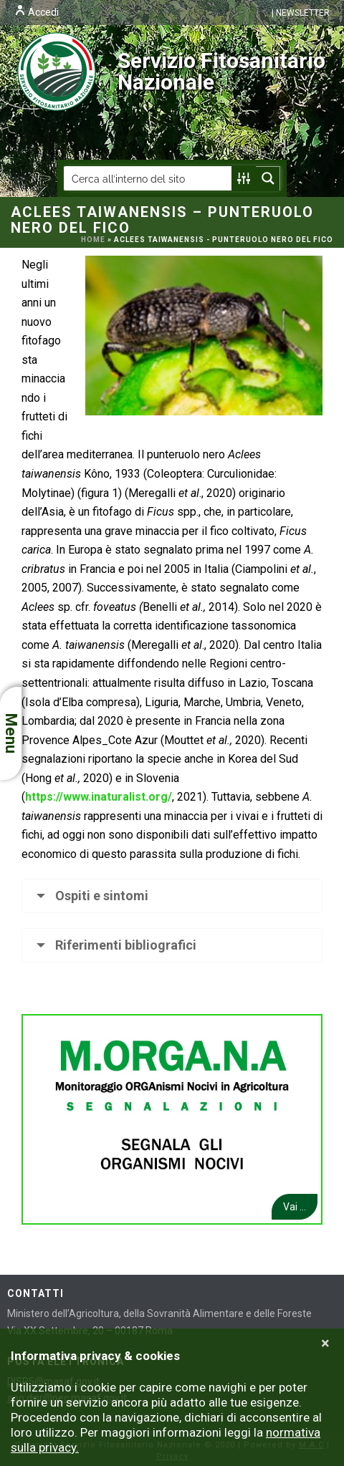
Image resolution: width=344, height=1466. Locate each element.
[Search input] (148, 178)
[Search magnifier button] (268, 178)
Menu (11, 733)
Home (93, 239)
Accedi (36, 12)
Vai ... (294, 1206)
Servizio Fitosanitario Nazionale (171, 71)
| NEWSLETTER (301, 13)
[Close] (325, 1343)
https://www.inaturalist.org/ (98, 797)
